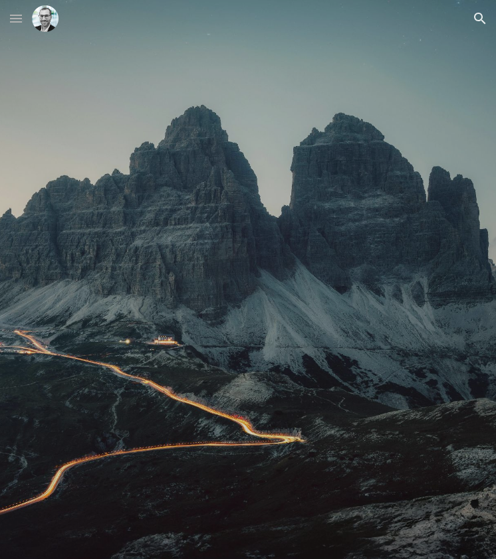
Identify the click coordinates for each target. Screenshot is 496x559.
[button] (16, 18)
